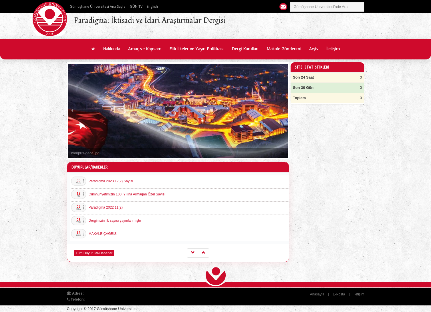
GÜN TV (136, 6)
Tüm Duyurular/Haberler (94, 253)
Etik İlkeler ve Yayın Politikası (196, 48)
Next (283, 111)
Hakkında (111, 48)
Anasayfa (317, 294)
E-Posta (339, 294)
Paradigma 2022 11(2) (106, 207)
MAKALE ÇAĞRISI (103, 234)
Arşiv (313, 48)
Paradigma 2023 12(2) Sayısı (111, 181)
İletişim (333, 48)
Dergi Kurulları (245, 48)
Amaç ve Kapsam (144, 48)
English (152, 6)
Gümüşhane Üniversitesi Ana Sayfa (98, 6)
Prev (72, 111)
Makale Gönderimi (284, 48)
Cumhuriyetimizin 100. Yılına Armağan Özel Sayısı (127, 194)
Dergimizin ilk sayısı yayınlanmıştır (115, 221)
